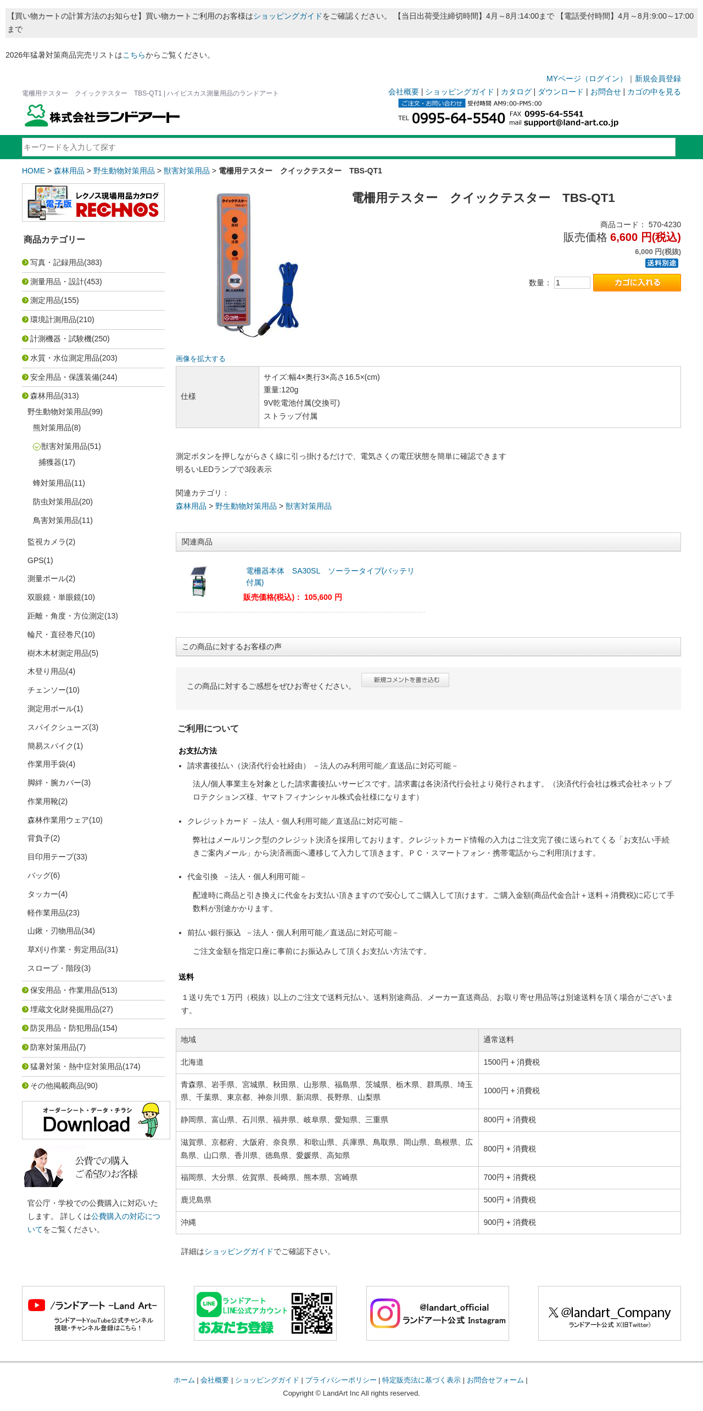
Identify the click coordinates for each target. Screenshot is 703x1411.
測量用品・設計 (57, 281)
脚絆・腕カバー (54, 782)
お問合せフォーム (495, 1380)
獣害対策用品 (187, 170)
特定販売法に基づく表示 (421, 1380)
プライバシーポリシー (341, 1380)
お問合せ (605, 91)
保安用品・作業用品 (64, 990)
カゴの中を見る (654, 91)
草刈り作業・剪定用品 (65, 949)
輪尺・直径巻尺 (54, 634)
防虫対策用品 (56, 501)
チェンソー (46, 689)
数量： (540, 282)
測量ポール (46, 578)
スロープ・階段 (54, 968)
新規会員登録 (658, 78)
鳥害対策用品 (56, 520)
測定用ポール (50, 708)
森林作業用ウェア (58, 820)
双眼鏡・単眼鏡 (54, 597)
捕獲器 (50, 462)
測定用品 (45, 300)
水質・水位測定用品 (64, 357)
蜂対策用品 (52, 483)
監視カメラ (46, 541)
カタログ (516, 91)
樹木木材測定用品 (58, 653)
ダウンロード (561, 91)
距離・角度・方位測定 (65, 615)
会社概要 (403, 91)
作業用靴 (42, 801)
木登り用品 (46, 671)
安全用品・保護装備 (64, 377)
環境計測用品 (53, 319)
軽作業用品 (46, 912)
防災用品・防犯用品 (64, 1028)
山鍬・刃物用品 (54, 930)
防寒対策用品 (53, 1047)
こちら (134, 54)
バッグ (39, 875)
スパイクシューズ (58, 727)
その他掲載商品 (57, 1085)
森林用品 (69, 170)
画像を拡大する (201, 359)
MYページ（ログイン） (586, 78)
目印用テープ (50, 856)
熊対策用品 (52, 427)
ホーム (184, 1380)
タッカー (42, 894)
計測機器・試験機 (61, 338)
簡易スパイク (50, 745)
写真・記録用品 (57, 262)
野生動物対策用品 (124, 170)
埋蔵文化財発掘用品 (64, 1009)
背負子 (39, 838)
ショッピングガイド (287, 16)
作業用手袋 (46, 764)
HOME (33, 170)
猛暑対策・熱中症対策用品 (76, 1066)
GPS (35, 560)
